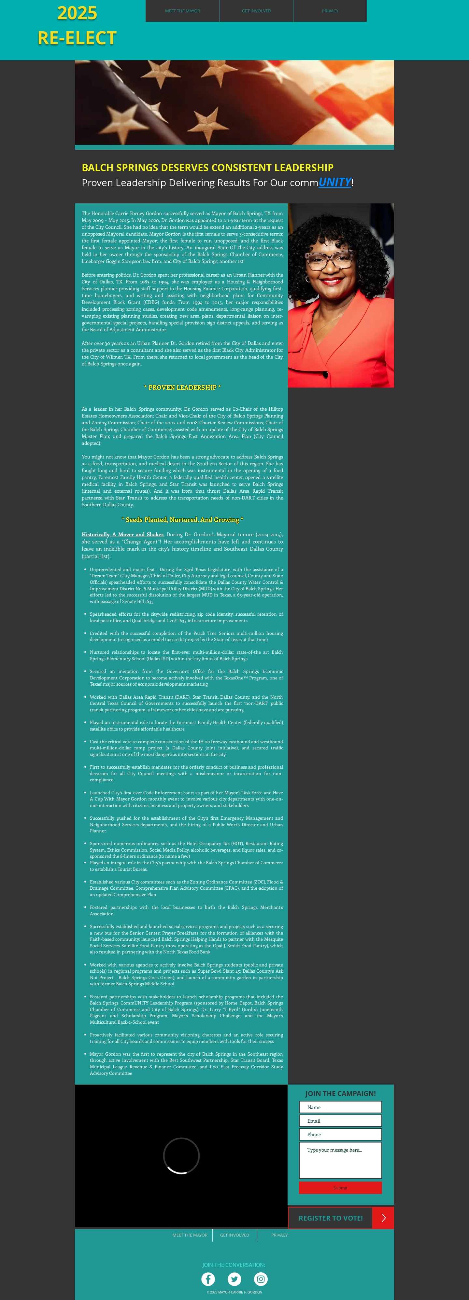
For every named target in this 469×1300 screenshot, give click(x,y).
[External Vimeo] (181, 1156)
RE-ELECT (77, 37)
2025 (77, 12)
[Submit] (340, 1188)
